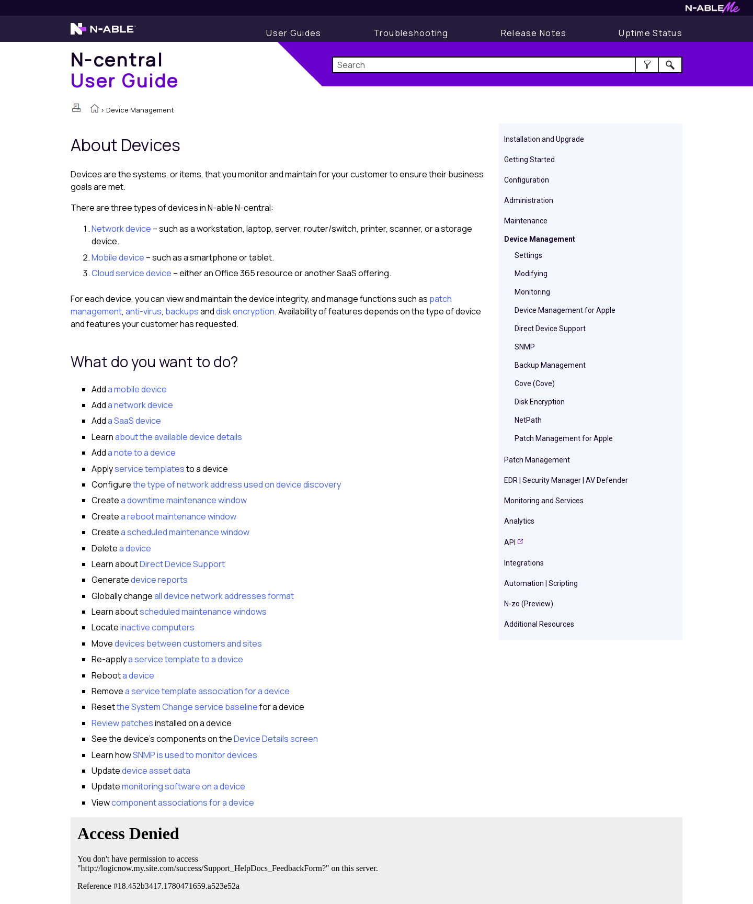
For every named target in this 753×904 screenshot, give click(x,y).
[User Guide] (293, 33)
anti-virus (144, 311)
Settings (528, 255)
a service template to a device (185, 659)
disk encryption (245, 311)
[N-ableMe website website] (713, 10)
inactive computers (157, 627)
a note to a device (141, 452)
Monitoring (532, 292)
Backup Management (550, 365)
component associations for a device (182, 802)
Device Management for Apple (565, 310)
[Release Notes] (534, 33)
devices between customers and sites (187, 643)
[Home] (125, 70)
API (510, 542)
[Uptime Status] (650, 33)
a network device (139, 405)
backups (182, 311)
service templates (149, 468)
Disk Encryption (540, 402)
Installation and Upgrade (544, 139)
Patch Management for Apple (564, 438)
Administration (528, 200)
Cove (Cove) (535, 383)
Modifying (531, 273)
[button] (647, 64)
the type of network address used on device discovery (236, 484)
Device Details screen (276, 738)
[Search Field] (507, 64)
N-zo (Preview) (528, 604)
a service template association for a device (206, 691)
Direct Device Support (550, 328)
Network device (121, 228)
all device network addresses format (223, 596)
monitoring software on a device (182, 786)
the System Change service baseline (186, 707)
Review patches (122, 723)
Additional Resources (539, 624)
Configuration (526, 180)
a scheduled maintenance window (184, 532)
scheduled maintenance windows (202, 611)
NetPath (528, 420)
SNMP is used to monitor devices (194, 755)
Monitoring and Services (544, 500)
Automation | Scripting (541, 583)
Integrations (524, 563)
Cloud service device (132, 273)
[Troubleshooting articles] (411, 33)
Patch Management (537, 460)
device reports (158, 579)
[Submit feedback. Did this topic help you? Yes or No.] (230, 859)
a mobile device (137, 389)
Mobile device (118, 257)
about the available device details (178, 437)
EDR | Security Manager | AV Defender (566, 480)
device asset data (155, 770)
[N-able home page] (103, 33)
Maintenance (525, 221)
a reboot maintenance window (177, 516)
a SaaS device (134, 420)
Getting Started (529, 159)
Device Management (539, 239)
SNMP (525, 347)
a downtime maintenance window (183, 500)
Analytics (519, 521)
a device (134, 548)
